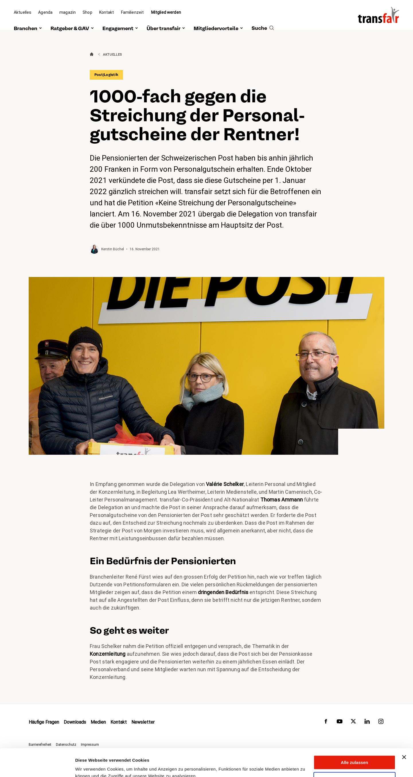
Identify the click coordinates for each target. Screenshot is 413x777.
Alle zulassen (354, 736)
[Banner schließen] (404, 731)
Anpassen (355, 753)
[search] (263, 22)
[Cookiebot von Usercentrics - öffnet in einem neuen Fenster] (37, 766)
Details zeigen (89, 765)
